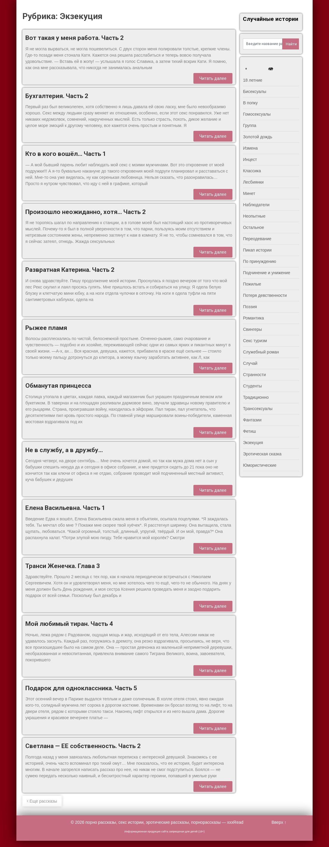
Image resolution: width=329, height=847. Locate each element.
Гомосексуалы (257, 114)
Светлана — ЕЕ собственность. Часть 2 (83, 746)
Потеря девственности (265, 295)
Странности (254, 374)
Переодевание (257, 238)
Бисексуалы (254, 91)
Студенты (252, 386)
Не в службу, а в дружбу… (64, 450)
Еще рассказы (42, 801)
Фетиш (249, 431)
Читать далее (212, 78)
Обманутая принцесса (58, 385)
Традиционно (256, 397)
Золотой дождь (257, 136)
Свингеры (252, 329)
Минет (249, 193)
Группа (249, 125)
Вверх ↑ (278, 822)
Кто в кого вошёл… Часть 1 (65, 153)
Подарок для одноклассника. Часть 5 (81, 688)
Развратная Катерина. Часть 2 (69, 269)
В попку (250, 102)
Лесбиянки (253, 182)
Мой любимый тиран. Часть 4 (69, 623)
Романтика (253, 318)
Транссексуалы (257, 408)
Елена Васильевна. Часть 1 (65, 507)
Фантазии (252, 420)
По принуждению (259, 261)
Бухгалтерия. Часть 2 (56, 96)
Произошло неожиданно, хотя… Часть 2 (85, 211)
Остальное (253, 227)
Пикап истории (257, 250)
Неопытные (254, 216)
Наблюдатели (256, 204)
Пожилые (252, 284)
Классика (252, 170)
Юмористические (259, 465)
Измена (250, 148)
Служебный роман (261, 352)
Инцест (250, 159)
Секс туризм (255, 340)
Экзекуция (253, 442)
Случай (250, 363)
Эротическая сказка (262, 454)
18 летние (252, 80)
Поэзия (250, 306)
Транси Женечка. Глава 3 (62, 566)
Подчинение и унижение (266, 272)
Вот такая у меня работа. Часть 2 (74, 37)
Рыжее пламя (46, 327)
